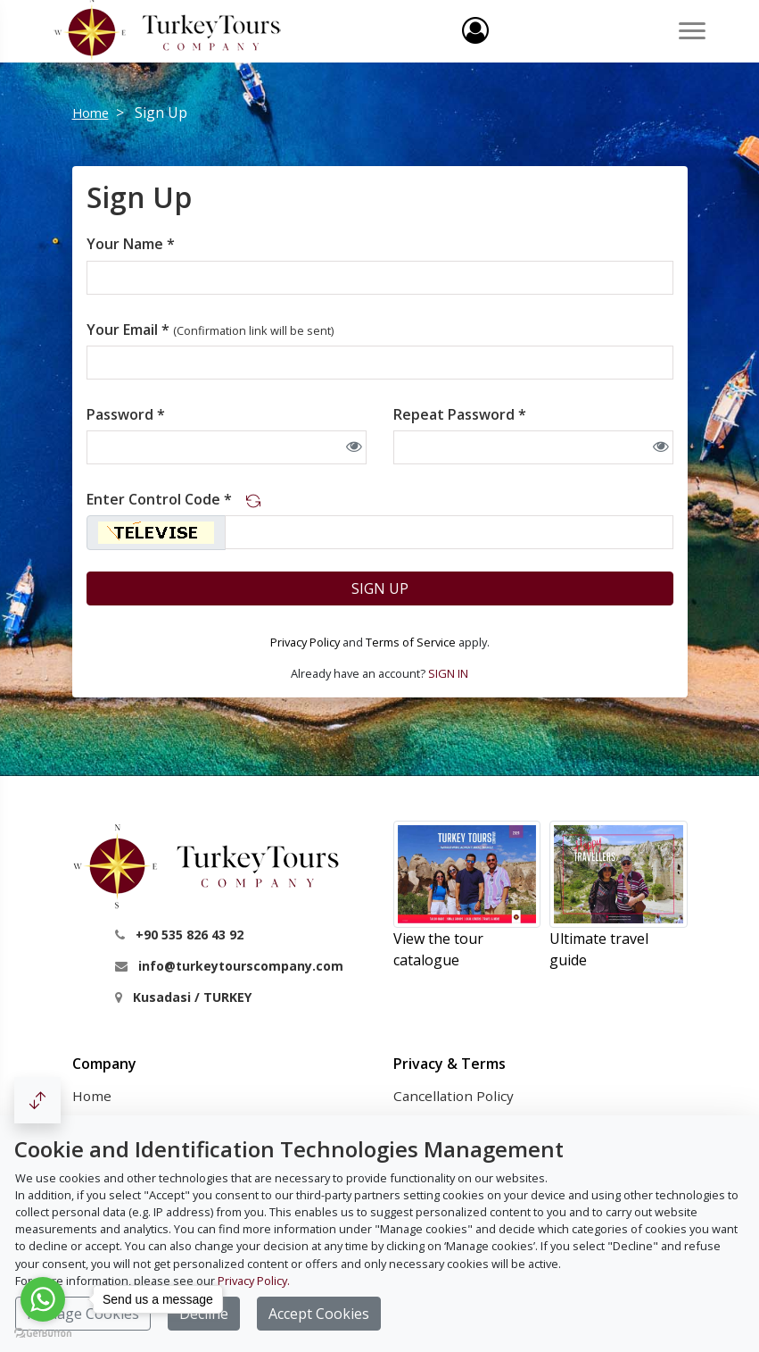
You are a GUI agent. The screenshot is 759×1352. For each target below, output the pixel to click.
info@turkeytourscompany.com (240, 965)
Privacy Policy (305, 642)
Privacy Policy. (254, 1281)
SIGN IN (448, 673)
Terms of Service (411, 642)
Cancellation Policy (453, 1096)
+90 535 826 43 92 (189, 934)
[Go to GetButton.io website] (42, 1333)
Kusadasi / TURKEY (192, 997)
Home (90, 112)
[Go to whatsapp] (43, 1299)
